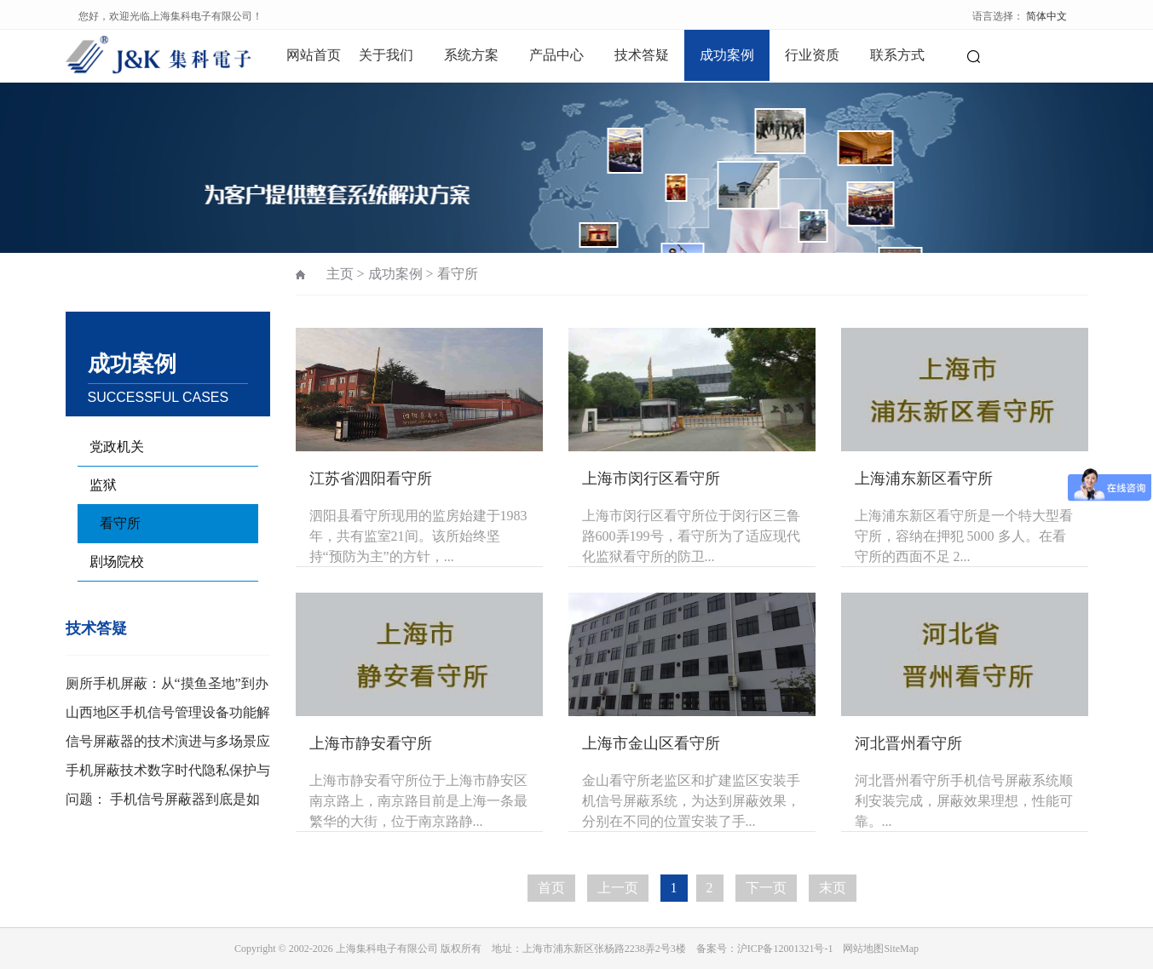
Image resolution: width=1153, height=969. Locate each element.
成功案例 (727, 55)
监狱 (103, 485)
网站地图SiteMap (881, 949)
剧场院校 (116, 561)
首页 (551, 887)
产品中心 (556, 55)
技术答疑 (641, 55)
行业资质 (812, 55)
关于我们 (386, 55)
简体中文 (1046, 16)
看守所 (120, 523)
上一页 (617, 887)
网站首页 (313, 55)
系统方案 (471, 55)
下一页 (766, 887)
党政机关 (116, 446)
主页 (340, 274)
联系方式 (897, 55)
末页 (832, 887)
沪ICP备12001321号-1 (785, 949)
